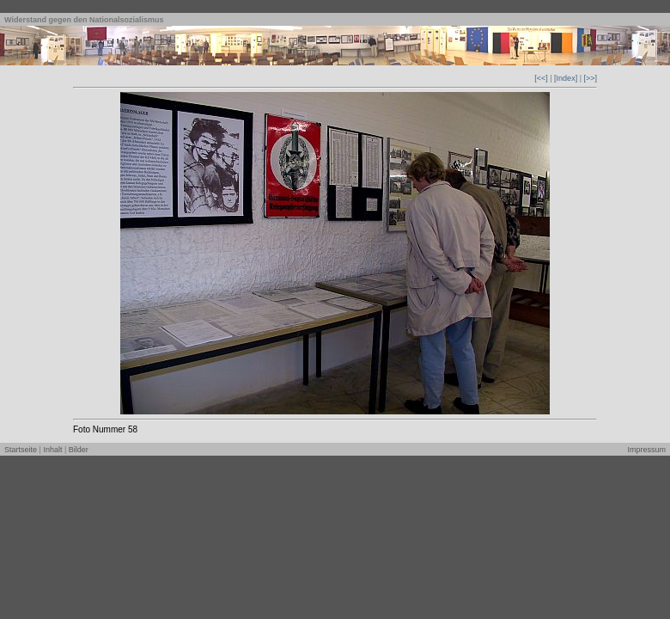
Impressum (646, 449)
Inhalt (52, 449)
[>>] (590, 78)
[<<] (541, 78)
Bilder (78, 449)
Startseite (20, 449)
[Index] (565, 78)
